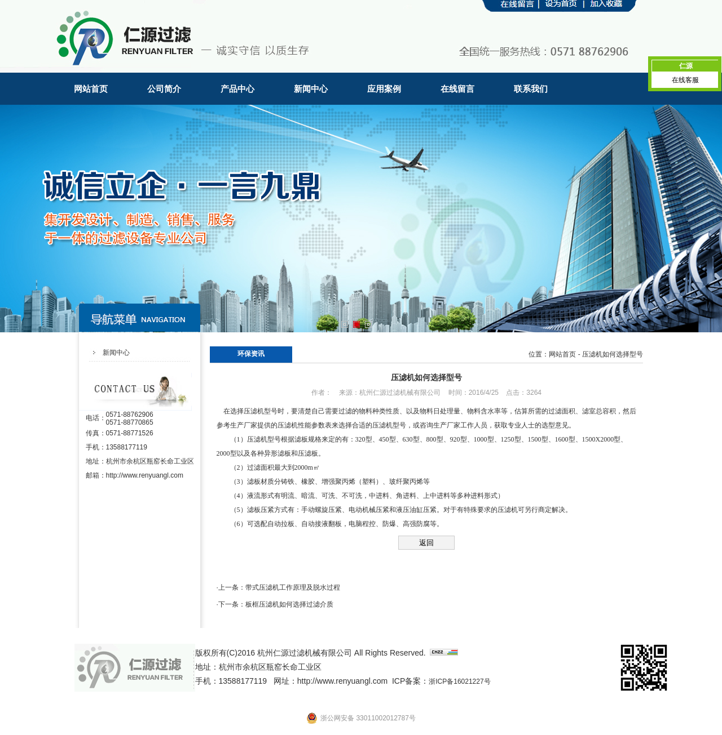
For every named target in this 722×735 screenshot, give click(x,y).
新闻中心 (311, 88)
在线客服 (685, 80)
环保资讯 (251, 354)
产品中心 (237, 88)
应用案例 (384, 88)
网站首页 (91, 88)
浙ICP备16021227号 (459, 681)
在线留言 (457, 88)
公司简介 (164, 88)
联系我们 (531, 88)
